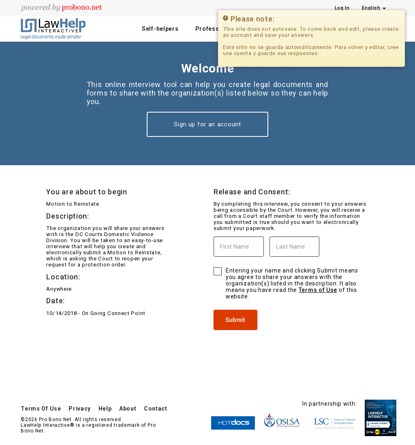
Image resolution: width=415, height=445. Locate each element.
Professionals (216, 29)
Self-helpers (160, 29)
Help (105, 408)
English (374, 8)
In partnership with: (329, 403)
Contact (155, 408)
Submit (235, 320)
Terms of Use (318, 290)
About (128, 408)
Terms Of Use (41, 408)
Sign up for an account (207, 124)
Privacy (79, 408)
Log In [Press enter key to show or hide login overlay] (342, 8)
